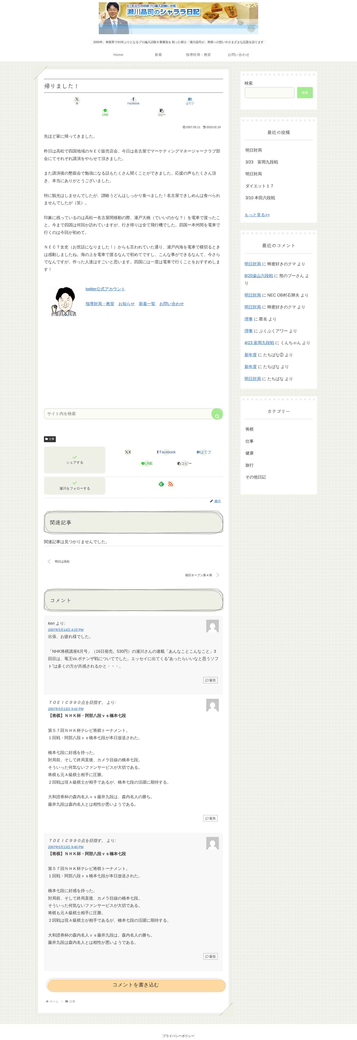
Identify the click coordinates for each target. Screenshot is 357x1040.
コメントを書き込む (135, 975)
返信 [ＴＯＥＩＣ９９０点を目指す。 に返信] (210, 808)
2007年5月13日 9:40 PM (66, 837)
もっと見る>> (257, 215)
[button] (193, 101)
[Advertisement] (133, 350)
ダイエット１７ (259, 186)
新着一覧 (147, 292)
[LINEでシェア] (163, 101)
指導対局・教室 (100, 292)
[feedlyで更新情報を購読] (161, 472)
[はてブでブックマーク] (133, 101)
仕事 (49, 427)
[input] (133, 402)
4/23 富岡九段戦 (259, 343)
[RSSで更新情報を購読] (170, 472)
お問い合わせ (171, 292)
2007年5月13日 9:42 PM (66, 698)
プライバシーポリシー (178, 1025)
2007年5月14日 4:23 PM (66, 619)
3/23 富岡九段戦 (261, 162)
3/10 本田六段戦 (260, 198)
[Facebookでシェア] (103, 101)
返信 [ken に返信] (210, 670)
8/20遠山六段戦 (259, 276)
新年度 (251, 355)
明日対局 (253, 150)
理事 (249, 319)
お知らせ (126, 292)
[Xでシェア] (73, 101)
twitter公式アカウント (105, 277)
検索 (249, 83)
